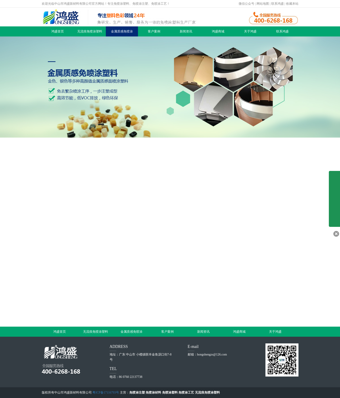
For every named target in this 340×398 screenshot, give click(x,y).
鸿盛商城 (218, 31)
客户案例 (154, 31)
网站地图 (263, 3)
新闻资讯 (186, 31)
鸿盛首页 (57, 31)
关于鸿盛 (250, 31)
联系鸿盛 (277, 3)
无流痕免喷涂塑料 (89, 31)
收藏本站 (292, 3)
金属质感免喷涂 (122, 31)
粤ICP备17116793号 (105, 392)
